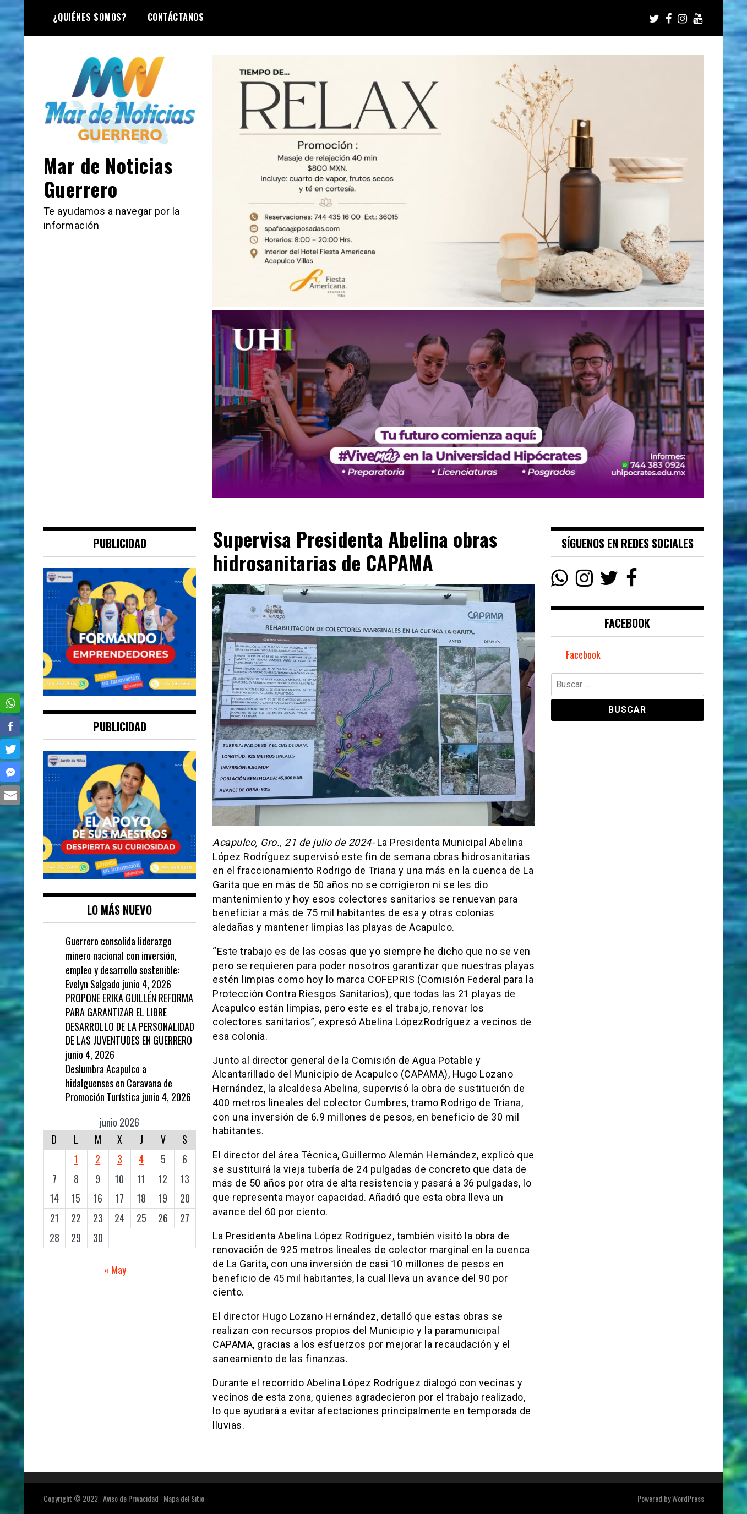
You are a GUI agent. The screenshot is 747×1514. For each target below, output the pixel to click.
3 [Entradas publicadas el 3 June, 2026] (119, 1159)
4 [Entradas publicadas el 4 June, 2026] (141, 1159)
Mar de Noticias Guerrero (108, 176)
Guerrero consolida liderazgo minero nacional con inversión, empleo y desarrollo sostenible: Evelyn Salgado (122, 962)
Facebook (583, 654)
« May (115, 1269)
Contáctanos (176, 17)
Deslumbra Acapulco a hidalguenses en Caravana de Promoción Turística (119, 1083)
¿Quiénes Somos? (90, 17)
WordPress (688, 1498)
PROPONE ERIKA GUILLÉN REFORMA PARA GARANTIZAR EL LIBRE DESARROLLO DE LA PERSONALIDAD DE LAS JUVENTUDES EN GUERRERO (130, 1019)
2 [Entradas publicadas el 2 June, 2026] (97, 1159)
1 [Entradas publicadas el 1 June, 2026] (76, 1159)
